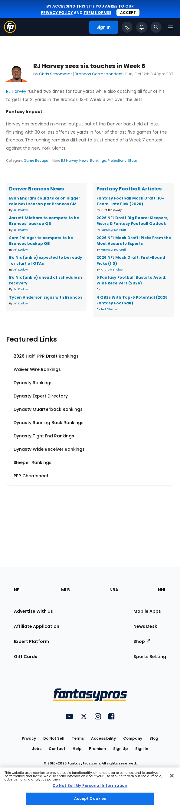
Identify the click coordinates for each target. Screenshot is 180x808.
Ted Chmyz (109, 309)
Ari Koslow (20, 210)
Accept (128, 12)
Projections (117, 160)
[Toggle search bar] (156, 27)
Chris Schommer (55, 74)
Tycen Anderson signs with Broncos (45, 297)
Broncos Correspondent (99, 74)
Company (132, 738)
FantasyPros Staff (113, 230)
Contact (57, 748)
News (84, 160)
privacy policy (57, 12)
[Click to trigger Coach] (127, 27)
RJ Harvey (16, 91)
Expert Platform (31, 641)
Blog (153, 738)
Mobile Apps (147, 611)
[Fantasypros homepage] (10, 31)
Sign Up (120, 748)
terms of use (97, 12)
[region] (90, 787)
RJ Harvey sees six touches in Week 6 (89, 66)
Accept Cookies (90, 798)
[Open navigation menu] (170, 27)
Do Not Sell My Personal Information (90, 785)
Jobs (36, 748)
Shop (141, 641)
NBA (114, 590)
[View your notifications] (141, 27)
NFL (17, 590)
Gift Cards (25, 657)
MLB (65, 590)
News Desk (145, 626)
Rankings (98, 160)
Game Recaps (36, 160)
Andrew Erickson (113, 269)
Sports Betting (149, 657)
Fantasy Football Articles (129, 188)
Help (77, 748)
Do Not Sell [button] (53, 738)
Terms (78, 738)
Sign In (141, 748)
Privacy (29, 738)
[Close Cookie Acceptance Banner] (172, 776)
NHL (162, 590)
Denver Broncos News (36, 188)
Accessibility (103, 738)
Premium (97, 748)
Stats (132, 160)
